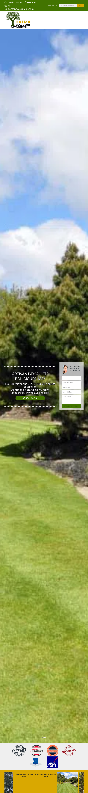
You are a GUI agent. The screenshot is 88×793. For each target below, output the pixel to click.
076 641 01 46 (13, 2)
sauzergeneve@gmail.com (19, 7)
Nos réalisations (30, 398)
